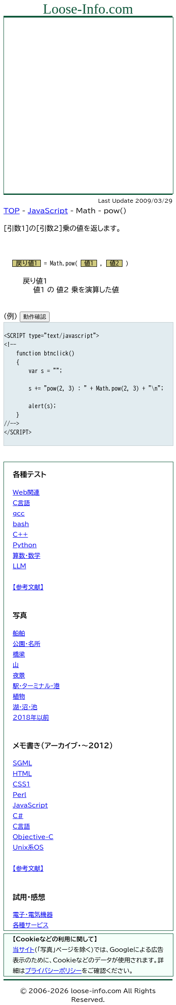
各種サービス (30, 925)
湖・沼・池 (25, 707)
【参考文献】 (28, 587)
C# (18, 816)
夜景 (19, 675)
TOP (12, 210)
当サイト (23, 950)
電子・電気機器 (33, 915)
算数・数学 (26, 556)
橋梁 (19, 654)
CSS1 (21, 784)
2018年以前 (31, 717)
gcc (19, 513)
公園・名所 (26, 644)
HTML (22, 774)
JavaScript (48, 210)
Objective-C (33, 837)
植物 (19, 696)
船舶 (19, 633)
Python (25, 545)
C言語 (21, 503)
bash (21, 524)
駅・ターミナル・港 (36, 686)
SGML (22, 763)
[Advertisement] (88, 106)
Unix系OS (28, 847)
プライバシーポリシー (53, 971)
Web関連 (26, 492)
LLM (19, 566)
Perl (19, 795)
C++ (20, 534)
